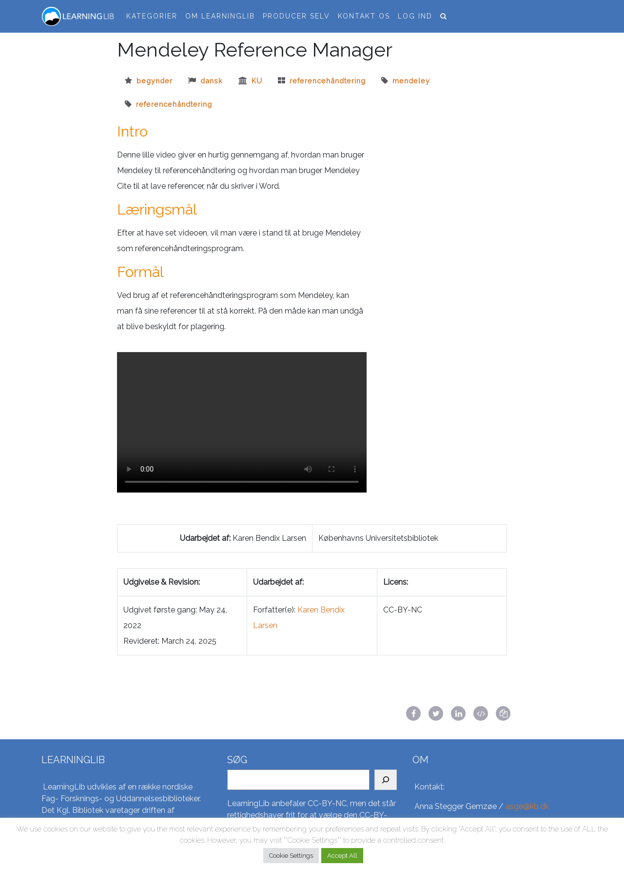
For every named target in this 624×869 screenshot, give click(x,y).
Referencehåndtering (174, 104)
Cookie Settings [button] (291, 855)
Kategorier (151, 16)
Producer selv (296, 16)
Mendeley (411, 81)
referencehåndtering (328, 81)
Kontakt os (364, 16)
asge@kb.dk (527, 806)
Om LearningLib (220, 16)
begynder (154, 81)
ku (257, 81)
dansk (211, 81)
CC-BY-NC (327, 803)
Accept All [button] (342, 855)
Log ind (415, 16)
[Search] (385, 780)
